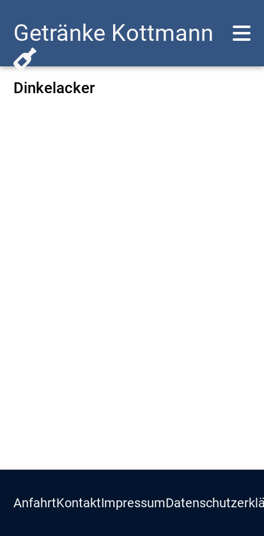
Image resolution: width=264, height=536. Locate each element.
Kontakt (78, 502)
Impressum (133, 502)
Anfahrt (34, 502)
